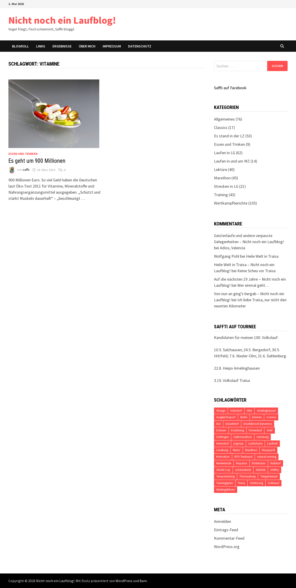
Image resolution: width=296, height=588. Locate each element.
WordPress (124, 580)
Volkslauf (273, 483)
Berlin (243, 417)
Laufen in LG (224, 152)
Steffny (274, 470)
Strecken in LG (226, 186)
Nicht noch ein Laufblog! (62, 20)
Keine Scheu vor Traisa (256, 270)
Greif (270, 430)
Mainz (236, 450)
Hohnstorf (222, 443)
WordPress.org (226, 546)
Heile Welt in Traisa (262, 256)
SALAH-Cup (223, 470)
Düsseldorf (232, 424)
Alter (249, 411)
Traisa (241, 483)
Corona (271, 417)
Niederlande (223, 463)
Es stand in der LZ (229, 135)
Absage (220, 411)
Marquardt (268, 450)
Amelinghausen (266, 411)
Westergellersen (225, 490)
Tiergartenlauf (269, 476)
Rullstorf (275, 463)
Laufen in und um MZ (232, 161)
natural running (266, 457)
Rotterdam (259, 463)
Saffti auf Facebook (230, 87)
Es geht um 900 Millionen (36, 161)
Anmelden (222, 521)
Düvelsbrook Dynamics (258, 424)
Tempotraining (225, 476)
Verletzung (256, 483)
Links (40, 46)
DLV (218, 424)
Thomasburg (247, 476)
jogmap (239, 443)
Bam (143, 580)
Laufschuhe (255, 443)
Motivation (223, 457)
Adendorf (236, 411)
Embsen (221, 430)
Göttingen (222, 437)
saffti (26, 170)
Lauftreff (272, 443)
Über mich (87, 46)
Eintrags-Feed (226, 529)
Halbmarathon (243, 437)
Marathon (222, 177)
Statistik (261, 470)
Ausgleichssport (226, 417)
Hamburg (263, 437)
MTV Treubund (243, 457)
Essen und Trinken (22, 154)
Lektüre (220, 169)
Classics (220, 127)
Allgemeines (224, 119)
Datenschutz (139, 46)
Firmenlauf (255, 430)
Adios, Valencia (232, 247)
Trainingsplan (224, 483)
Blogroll (20, 46)
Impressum (112, 46)
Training (221, 194)
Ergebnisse (62, 46)
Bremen (257, 417)
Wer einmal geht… (253, 285)
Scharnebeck (243, 470)
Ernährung (237, 430)
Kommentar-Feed (229, 538)
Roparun (241, 463)
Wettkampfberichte (230, 203)
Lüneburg (222, 450)
